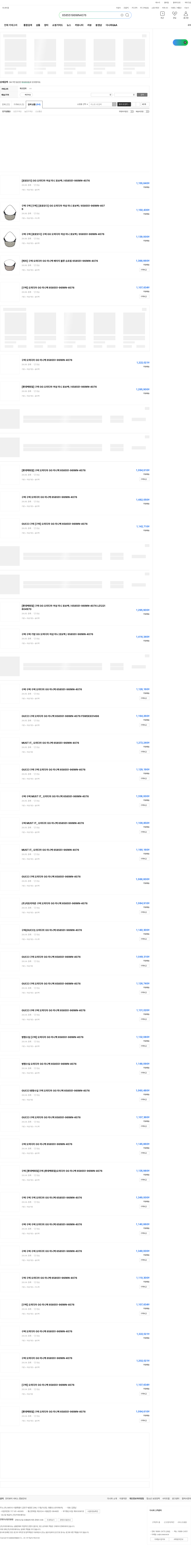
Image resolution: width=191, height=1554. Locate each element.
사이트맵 (166, 1498)
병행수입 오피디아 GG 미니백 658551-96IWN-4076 (49, 1063)
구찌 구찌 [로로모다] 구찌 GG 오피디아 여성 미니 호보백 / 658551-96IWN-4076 (63, 234)
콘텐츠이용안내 (65, 1520)
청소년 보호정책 (153, 1498)
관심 (37, 185)
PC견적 (134, 8)
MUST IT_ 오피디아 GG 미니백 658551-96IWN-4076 (50, 742)
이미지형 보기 (138, 104)
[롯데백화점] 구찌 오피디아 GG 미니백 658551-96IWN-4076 (54, 470)
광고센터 (175, 1498)
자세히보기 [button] (50, 1520)
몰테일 (166, 3)
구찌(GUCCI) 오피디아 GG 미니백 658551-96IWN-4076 (52, 930)
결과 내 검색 (123, 104)
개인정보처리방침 (136, 1498)
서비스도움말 (182, 1522)
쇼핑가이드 (57, 25)
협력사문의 (186, 1498)
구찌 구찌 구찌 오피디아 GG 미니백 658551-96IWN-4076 (52, 689)
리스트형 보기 (134, 104)
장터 (46, 25)
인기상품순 (6, 111)
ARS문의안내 (178, 1539)
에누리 (157, 3)
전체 (6, 104)
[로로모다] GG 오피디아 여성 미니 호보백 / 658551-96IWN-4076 (56, 180)
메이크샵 (188, 3)
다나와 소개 (112, 1498)
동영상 (99, 25)
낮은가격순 (17, 111)
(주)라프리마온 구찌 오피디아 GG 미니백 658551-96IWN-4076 (55, 903)
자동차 (118, 8)
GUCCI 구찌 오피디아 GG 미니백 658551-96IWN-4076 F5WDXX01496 (60, 716)
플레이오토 (177, 3)
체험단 (179, 8)
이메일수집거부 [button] (159, 1539)
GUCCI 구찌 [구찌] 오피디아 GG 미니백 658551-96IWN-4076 (55, 523)
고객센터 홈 (156, 1522)
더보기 (187, 8)
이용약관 (123, 1498)
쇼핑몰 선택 (82, 104)
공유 (187, 25)
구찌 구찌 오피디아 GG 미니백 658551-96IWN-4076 (49, 497)
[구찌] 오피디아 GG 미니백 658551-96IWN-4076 (48, 287)
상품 (38, 25)
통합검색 (28, 25)
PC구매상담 (144, 8)
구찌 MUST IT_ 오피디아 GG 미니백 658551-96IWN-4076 (53, 823)
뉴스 (69, 25)
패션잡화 (23, 88)
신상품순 (38, 111)
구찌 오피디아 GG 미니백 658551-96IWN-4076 (47, 360)
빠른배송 (28, 95)
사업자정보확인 (92, 1511)
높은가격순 (28, 111)
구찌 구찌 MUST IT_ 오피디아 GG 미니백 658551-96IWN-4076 (55, 796)
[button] (162, 16)
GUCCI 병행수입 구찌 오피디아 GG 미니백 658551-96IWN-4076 (56, 1090)
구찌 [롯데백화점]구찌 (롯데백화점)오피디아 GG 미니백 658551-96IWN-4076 (62, 1171)
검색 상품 (34, 104)
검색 (142, 95)
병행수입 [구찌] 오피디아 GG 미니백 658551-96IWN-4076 (52, 1037)
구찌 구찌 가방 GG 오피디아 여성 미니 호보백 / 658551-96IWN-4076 (57, 634)
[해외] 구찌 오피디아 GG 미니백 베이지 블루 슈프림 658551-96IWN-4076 (60, 261)
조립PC (126, 8)
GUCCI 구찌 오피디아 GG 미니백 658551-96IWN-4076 (51, 876)
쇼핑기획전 (155, 8)
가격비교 (19, 104)
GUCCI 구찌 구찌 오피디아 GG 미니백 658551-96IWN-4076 (53, 769)
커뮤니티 (165, 8)
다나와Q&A (111, 25)
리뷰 (89, 25)
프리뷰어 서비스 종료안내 (15, 1498)
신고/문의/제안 (169, 1522)
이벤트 (173, 8)
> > (30, 190)
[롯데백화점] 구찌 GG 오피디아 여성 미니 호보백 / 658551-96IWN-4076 (59, 386)
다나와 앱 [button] (5, 8)
